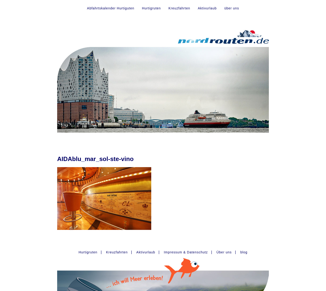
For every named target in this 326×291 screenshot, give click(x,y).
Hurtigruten (151, 8)
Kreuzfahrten (179, 8)
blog (243, 252)
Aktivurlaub (207, 8)
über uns (231, 8)
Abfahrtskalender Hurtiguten (110, 8)
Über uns (224, 252)
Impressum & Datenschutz (186, 252)
